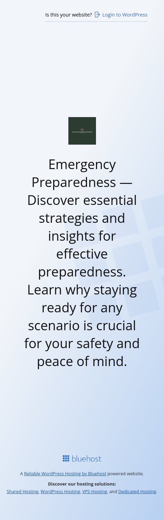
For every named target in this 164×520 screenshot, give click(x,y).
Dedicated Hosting (137, 491)
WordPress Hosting (60, 491)
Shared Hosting (22, 491)
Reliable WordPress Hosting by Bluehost (65, 473)
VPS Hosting (94, 491)
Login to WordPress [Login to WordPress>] (120, 14)
